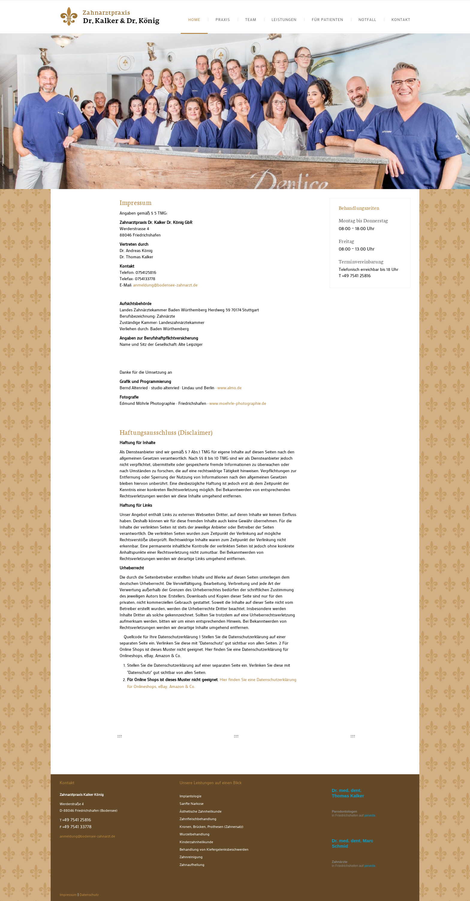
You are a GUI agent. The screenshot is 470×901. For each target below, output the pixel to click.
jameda (369, 815)
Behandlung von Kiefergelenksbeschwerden (214, 849)
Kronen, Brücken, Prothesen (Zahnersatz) (211, 826)
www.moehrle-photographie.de (237, 403)
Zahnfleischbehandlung (198, 819)
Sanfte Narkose (192, 803)
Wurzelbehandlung (195, 834)
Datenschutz (89, 894)
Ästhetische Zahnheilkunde (201, 811)
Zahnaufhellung (192, 864)
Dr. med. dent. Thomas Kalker (348, 793)
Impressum (68, 894)
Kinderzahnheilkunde (196, 842)
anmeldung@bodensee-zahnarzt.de (165, 285)
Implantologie (190, 796)
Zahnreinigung (191, 857)
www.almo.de (229, 387)
